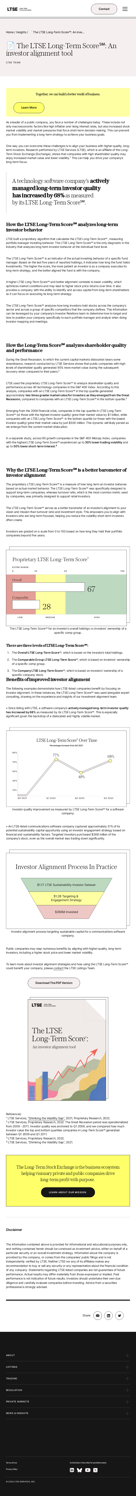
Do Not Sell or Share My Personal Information (88, 1463)
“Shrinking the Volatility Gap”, (46, 1118)
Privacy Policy (11, 1469)
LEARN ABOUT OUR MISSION (68, 1192)
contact (58, 968)
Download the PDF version (53, 983)
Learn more (29, 107)
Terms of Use (11, 1463)
